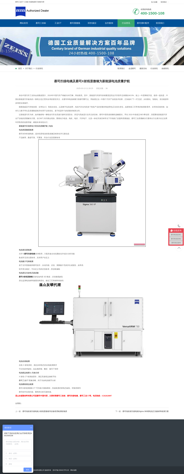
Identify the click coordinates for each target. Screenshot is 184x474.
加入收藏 (154, 2)
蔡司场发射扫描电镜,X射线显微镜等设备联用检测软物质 (44, 411)
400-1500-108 (179, 226)
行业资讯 (126, 23)
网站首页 (24, 23)
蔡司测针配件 (143, 23)
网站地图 (73, 470)
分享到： (18, 403)
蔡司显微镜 (75, 23)
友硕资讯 (165, 68)
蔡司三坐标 (41, 23)
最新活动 (143, 68)
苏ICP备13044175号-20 (61, 470)
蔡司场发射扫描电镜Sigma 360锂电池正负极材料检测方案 (146, 411)
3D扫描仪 (92, 23)
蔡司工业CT (23, 380)
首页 (20, 68)
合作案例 (109, 23)
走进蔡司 (132, 68)
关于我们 (28, 68)
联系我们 (164, 2)
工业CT (58, 23)
